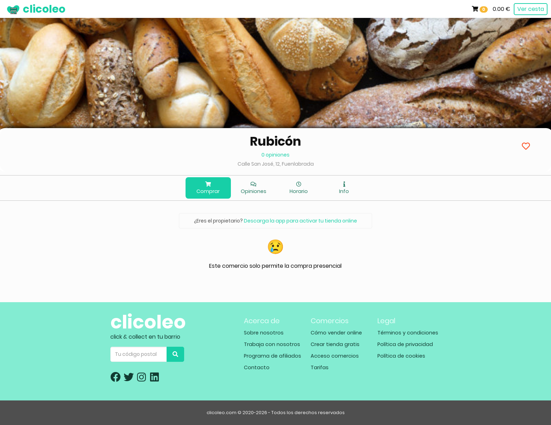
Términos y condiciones (407, 332)
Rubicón (275, 141)
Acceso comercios (335, 355)
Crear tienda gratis (335, 344)
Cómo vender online (336, 332)
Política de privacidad (405, 344)
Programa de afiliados (272, 355)
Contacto (257, 367)
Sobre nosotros (264, 332)
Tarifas (320, 367)
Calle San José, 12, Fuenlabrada (276, 163)
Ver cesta (530, 9)
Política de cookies (401, 355)
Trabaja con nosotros (272, 344)
